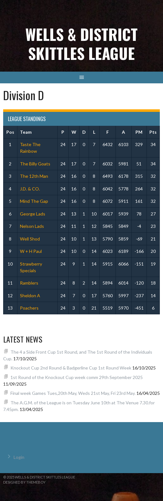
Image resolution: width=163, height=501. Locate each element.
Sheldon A (30, 295)
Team (26, 132)
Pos (10, 132)
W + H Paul (31, 251)
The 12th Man (34, 176)
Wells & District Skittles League (81, 43)
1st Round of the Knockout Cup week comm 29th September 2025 (76, 377)
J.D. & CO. (30, 188)
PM (138, 132)
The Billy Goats (35, 163)
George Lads (32, 213)
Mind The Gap (34, 201)
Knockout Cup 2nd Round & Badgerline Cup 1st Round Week (70, 367)
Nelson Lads (32, 226)
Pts (153, 132)
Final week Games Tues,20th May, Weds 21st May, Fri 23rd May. (72, 393)
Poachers (29, 308)
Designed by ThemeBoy (24, 482)
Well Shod (30, 238)
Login (19, 457)
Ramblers (29, 283)
